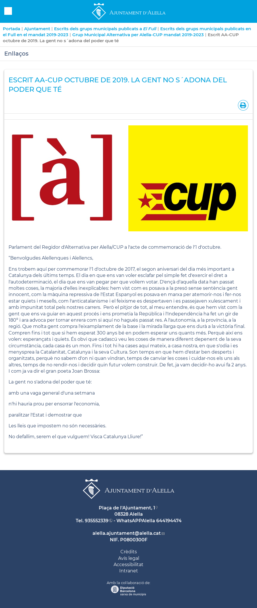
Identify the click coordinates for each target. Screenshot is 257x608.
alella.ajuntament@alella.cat (126, 533)
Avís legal (128, 558)
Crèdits (128, 551)
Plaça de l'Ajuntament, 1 (127, 508)
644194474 (169, 520)
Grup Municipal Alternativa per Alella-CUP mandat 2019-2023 (138, 34)
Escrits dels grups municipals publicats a (105, 28)
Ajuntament (37, 28)
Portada (11, 28)
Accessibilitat (128, 564)
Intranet (128, 571)
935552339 (96, 520)
